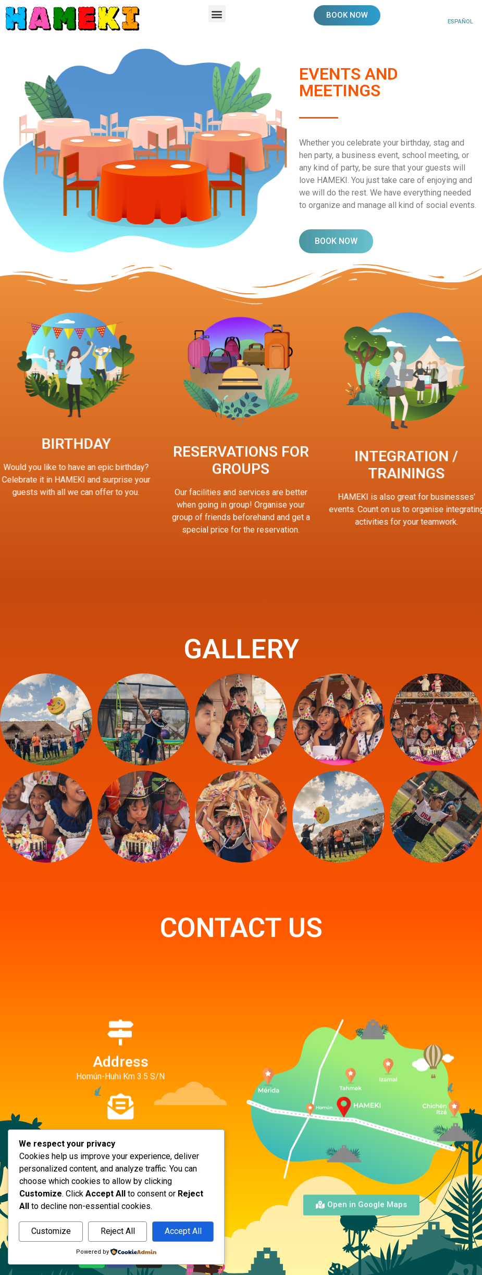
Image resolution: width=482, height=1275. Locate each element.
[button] (217, 13)
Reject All (118, 1231)
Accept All (183, 1231)
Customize (51, 1231)
